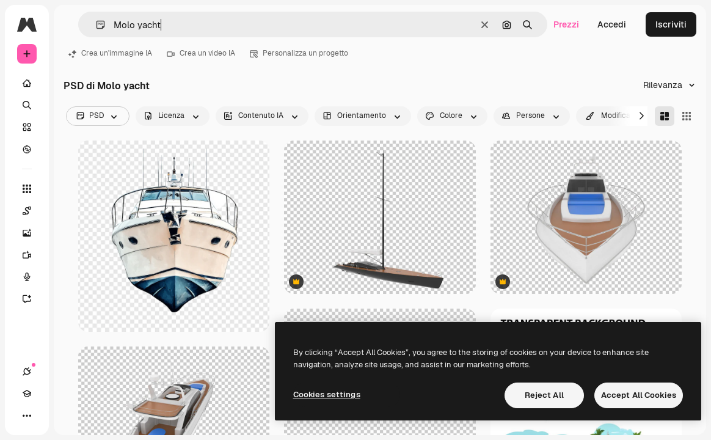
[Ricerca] (27, 105)
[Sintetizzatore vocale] (27, 277)
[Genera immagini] (27, 233)
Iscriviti (671, 24)
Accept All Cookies (638, 395)
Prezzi (566, 24)
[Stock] (27, 127)
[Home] (27, 83)
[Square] (686, 116)
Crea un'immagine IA (110, 53)
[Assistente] (27, 299)
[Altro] (27, 415)
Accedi (611, 24)
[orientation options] (363, 116)
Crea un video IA (201, 53)
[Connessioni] (27, 371)
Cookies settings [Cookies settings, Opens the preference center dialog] (326, 394)
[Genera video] (27, 255)
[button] (95, 24)
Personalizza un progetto (299, 53)
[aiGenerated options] (262, 116)
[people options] (532, 116)
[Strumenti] (27, 189)
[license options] (173, 116)
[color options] (452, 116)
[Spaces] (27, 211)
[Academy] (27, 393)
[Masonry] (664, 116)
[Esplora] (27, 149)
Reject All (544, 395)
